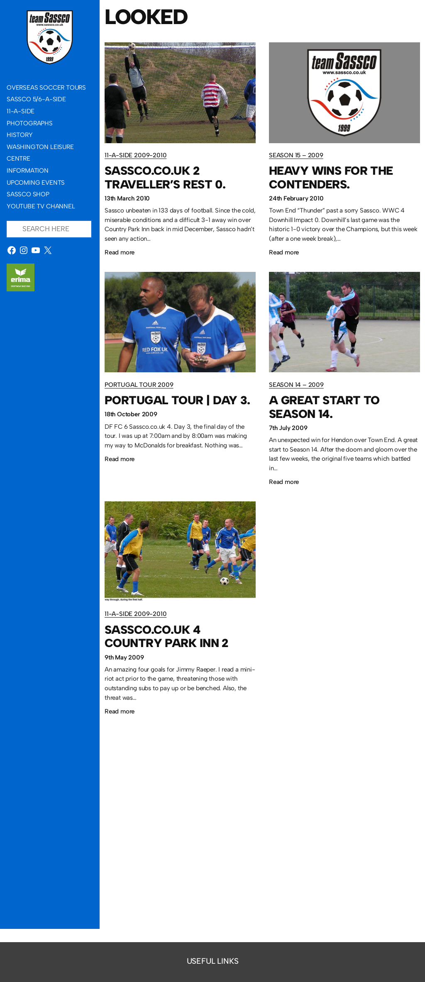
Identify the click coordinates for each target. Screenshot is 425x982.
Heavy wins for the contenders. (331, 177)
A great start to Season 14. (324, 406)
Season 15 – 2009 (296, 155)
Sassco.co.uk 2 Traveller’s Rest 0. (165, 177)
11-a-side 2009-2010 (135, 155)
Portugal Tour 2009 (139, 384)
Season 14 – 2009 (296, 384)
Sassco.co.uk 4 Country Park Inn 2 (166, 636)
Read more (119, 253)
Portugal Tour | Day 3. (177, 400)
